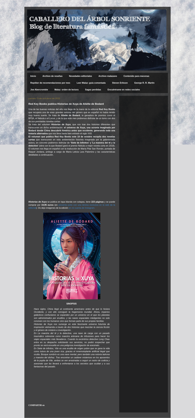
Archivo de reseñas (53, 76)
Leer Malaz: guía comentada (91, 83)
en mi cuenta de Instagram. (82, 208)
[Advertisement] (71, 178)
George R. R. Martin (144, 83)
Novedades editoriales (80, 76)
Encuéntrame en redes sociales (124, 89)
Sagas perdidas (93, 89)
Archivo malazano (107, 76)
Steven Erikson (120, 83)
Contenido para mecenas (136, 76)
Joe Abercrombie (39, 89)
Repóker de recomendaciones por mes (50, 83)
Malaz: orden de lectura (66, 89)
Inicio (33, 76)
